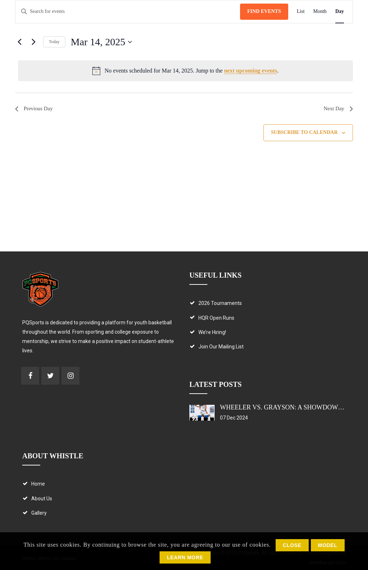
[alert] (185, 70)
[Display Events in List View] (301, 11)
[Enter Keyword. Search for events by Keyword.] (127, 11)
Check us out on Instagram (70, 376)
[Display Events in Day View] (339, 11)
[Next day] (33, 42)
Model (327, 545)
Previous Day (35, 109)
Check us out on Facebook (30, 376)
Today (54, 41)
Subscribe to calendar (304, 133)
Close (292, 545)
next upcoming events (250, 71)
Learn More (185, 557)
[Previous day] (19, 42)
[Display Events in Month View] (320, 11)
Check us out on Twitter (50, 376)
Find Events (264, 11)
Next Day (337, 109)
